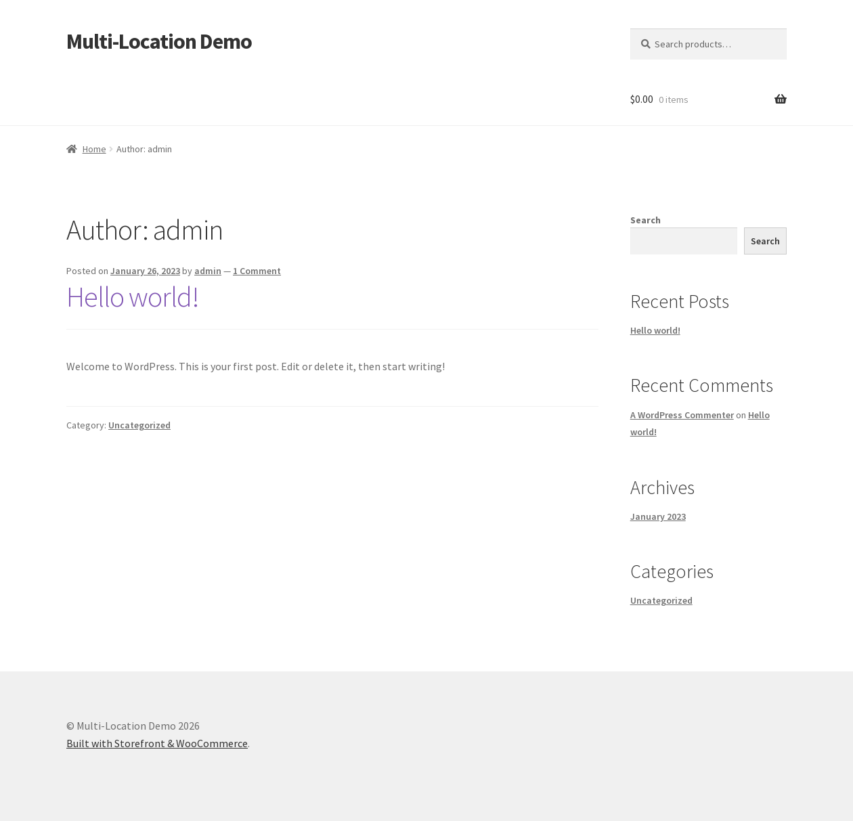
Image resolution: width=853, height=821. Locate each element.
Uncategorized (139, 425)
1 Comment (257, 271)
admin (207, 271)
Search (645, 220)
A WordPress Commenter (682, 415)
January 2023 (658, 516)
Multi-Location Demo (159, 41)
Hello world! (132, 296)
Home (94, 149)
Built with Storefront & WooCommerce (157, 743)
